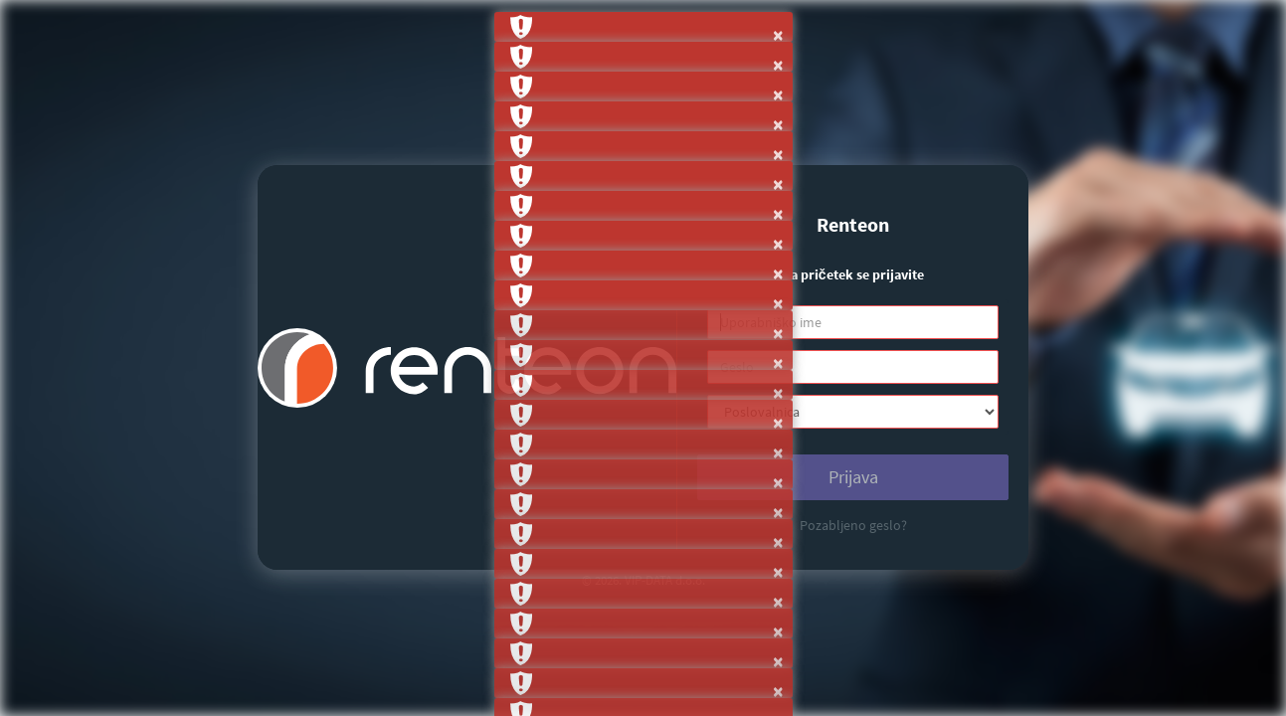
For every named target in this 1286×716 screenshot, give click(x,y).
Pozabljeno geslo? (853, 525)
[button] (643, 27)
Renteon (853, 224)
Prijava (853, 476)
